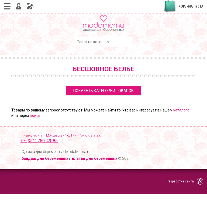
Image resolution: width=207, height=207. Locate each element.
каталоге (181, 110)
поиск (35, 115)
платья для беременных (94, 158)
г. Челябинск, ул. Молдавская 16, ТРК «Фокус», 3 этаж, (108, 139)
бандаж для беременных (45, 158)
